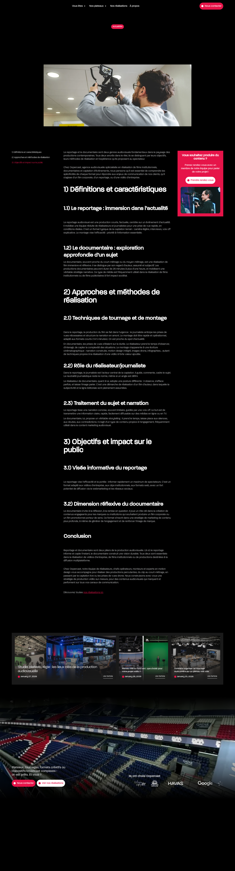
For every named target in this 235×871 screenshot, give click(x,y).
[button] (79, 6)
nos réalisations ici (93, 592)
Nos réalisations (118, 6)
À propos (134, 6)
